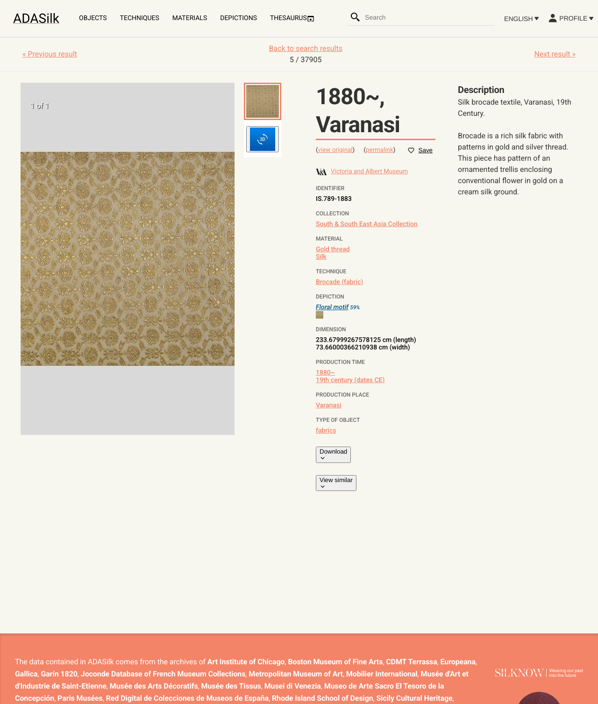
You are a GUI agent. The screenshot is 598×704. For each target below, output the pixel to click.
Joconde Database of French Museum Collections (163, 673)
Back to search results (305, 48)
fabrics (326, 430)
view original (335, 150)
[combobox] (429, 17)
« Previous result (49, 54)
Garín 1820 (59, 673)
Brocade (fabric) (339, 282)
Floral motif (332, 307)
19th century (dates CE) (350, 380)
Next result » (555, 54)
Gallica (26, 673)
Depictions (238, 18)
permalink (379, 150)
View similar (336, 483)
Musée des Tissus (231, 686)
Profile (571, 18)
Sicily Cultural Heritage (415, 698)
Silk (321, 257)
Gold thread (333, 249)
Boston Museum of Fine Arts (335, 661)
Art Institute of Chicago (246, 661)
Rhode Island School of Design (322, 698)
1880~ (325, 373)
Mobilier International (382, 673)
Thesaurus (292, 18)
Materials (189, 18)
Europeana (458, 661)
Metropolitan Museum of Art (296, 673)
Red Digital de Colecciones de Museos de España (187, 698)
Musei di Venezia (292, 686)
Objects (93, 18)
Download (333, 454)
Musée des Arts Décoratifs (154, 686)
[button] (262, 101)
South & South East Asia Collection (367, 224)
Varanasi (329, 405)
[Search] (355, 17)
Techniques (139, 18)
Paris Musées (80, 698)
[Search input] (429, 17)
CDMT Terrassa (411, 661)
